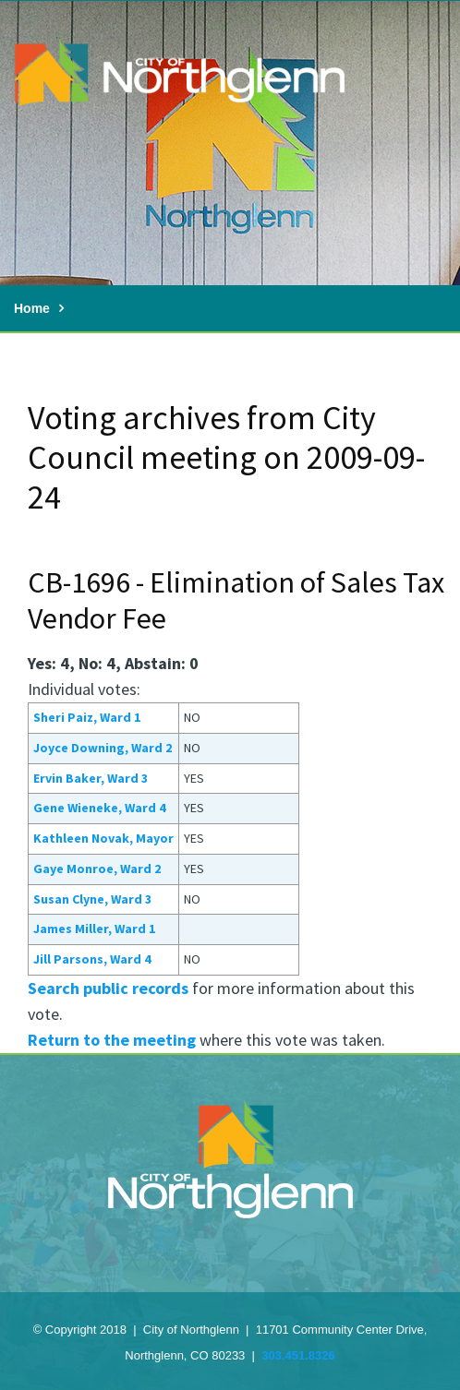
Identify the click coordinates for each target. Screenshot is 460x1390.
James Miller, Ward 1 (94, 928)
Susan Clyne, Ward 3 (92, 899)
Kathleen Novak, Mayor (103, 838)
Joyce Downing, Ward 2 (102, 747)
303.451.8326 (298, 1355)
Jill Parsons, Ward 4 (92, 959)
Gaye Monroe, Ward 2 (97, 868)
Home (32, 308)
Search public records (108, 988)
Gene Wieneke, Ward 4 (99, 807)
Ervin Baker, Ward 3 (90, 778)
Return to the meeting (112, 1039)
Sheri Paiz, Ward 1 (86, 717)
